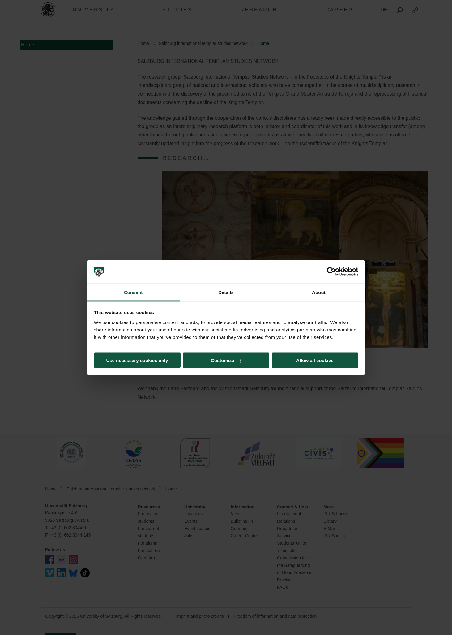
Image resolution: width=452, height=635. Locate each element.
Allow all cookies (315, 360)
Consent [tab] (133, 292)
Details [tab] (226, 292)
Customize (226, 360)
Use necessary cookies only (137, 360)
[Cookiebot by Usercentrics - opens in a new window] (331, 271)
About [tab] (319, 292)
